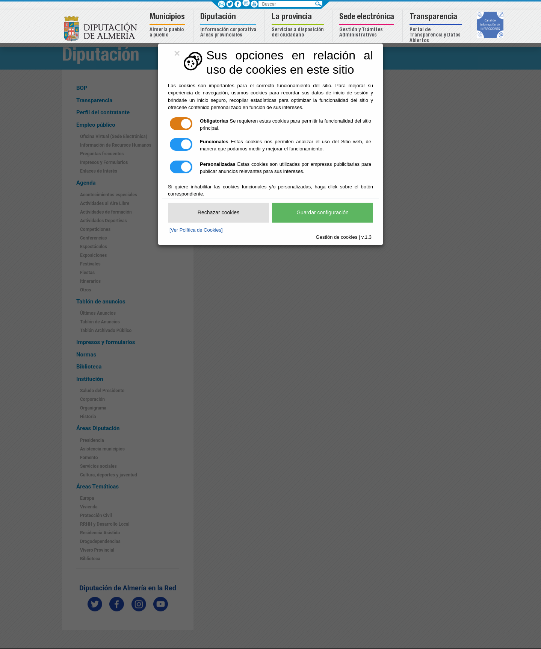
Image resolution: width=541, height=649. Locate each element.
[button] (168, 26)
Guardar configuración (322, 212)
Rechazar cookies (218, 212)
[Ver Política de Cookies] (196, 230)
